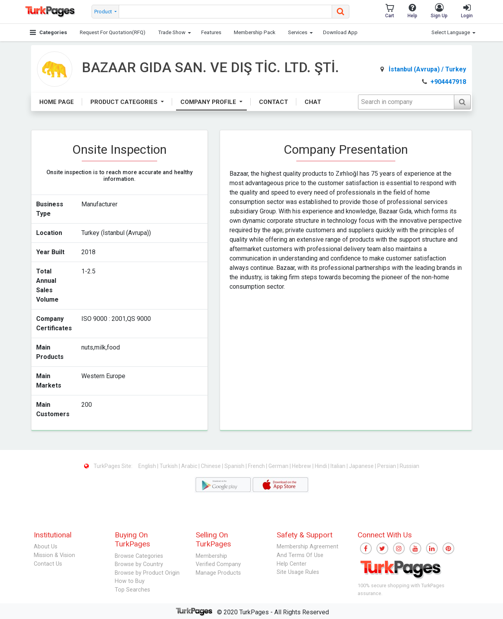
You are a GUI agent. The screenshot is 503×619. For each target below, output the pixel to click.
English (147, 466)
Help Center (292, 564)
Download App (340, 32)
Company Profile (209, 102)
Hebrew (302, 466)
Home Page (56, 102)
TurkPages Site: (109, 466)
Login (467, 10)
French (257, 466)
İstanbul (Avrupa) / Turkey (423, 69)
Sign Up (439, 10)
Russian (409, 466)
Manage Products (218, 573)
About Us (45, 546)
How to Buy (130, 581)
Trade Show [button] (171, 32)
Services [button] (297, 32)
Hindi (321, 466)
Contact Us (48, 564)
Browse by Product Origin (147, 573)
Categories (48, 32)
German (279, 466)
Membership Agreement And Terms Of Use (307, 551)
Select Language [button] (450, 32)
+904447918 (444, 82)
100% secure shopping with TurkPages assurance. (401, 589)
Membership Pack (254, 32)
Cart (389, 10)
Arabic (189, 466)
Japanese (362, 466)
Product (103, 12)
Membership (211, 556)
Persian (387, 466)
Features (211, 32)
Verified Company (218, 564)
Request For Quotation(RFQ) (112, 32)
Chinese (211, 466)
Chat (313, 102)
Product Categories (124, 102)
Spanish (235, 466)
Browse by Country (139, 564)
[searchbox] (225, 11)
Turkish (169, 466)
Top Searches (132, 589)
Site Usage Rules (298, 572)
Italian (338, 466)
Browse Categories (139, 556)
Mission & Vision (54, 555)
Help (412, 10)
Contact (273, 102)
